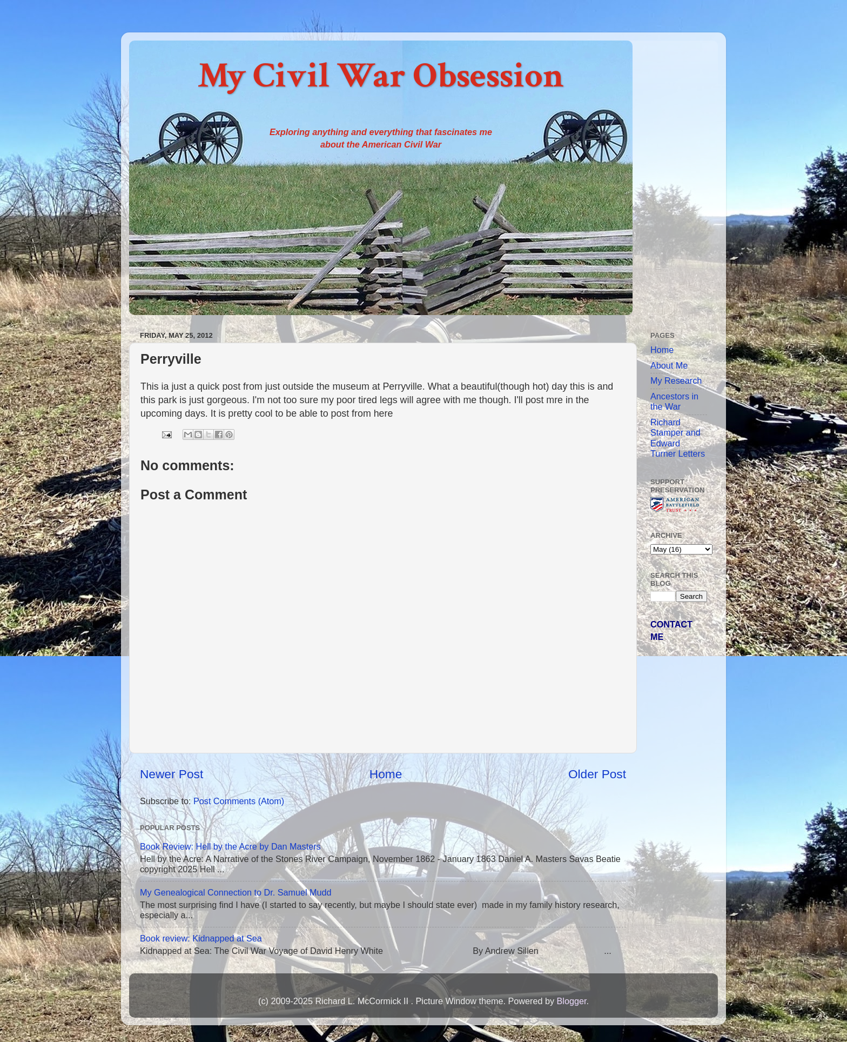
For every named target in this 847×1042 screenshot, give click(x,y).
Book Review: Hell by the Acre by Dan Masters (230, 846)
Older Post (597, 774)
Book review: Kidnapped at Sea (201, 938)
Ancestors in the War (674, 401)
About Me (669, 365)
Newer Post (171, 774)
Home (385, 774)
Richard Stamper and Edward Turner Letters (677, 437)
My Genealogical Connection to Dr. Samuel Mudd (236, 892)
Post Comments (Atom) (238, 801)
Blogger (571, 1001)
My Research (676, 380)
